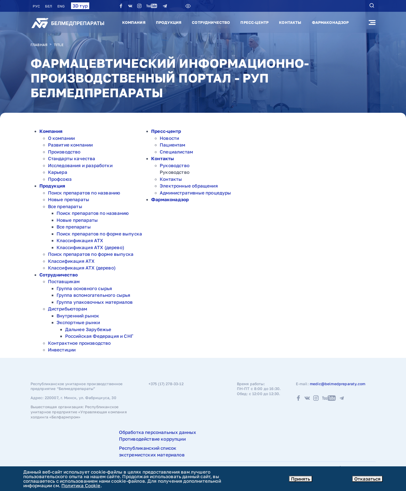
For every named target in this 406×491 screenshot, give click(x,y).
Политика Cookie (80, 485)
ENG (61, 6)
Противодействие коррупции (152, 439)
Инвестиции (62, 350)
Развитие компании (70, 145)
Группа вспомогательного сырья (94, 295)
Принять (300, 479)
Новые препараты (69, 199)
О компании (61, 138)
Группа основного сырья (84, 288)
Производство (64, 152)
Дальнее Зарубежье (88, 329)
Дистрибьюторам (67, 309)
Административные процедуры (195, 193)
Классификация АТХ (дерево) (90, 247)
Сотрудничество (211, 22)
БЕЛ (49, 6)
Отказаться (367, 479)
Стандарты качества (71, 158)
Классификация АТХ (80, 240)
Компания (134, 22)
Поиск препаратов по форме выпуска (99, 234)
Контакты (290, 22)
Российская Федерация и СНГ (99, 336)
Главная (39, 45)
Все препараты (65, 206)
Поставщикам (64, 281)
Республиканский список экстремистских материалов (152, 451)
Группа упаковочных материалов (95, 302)
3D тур (80, 6)
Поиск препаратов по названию (84, 193)
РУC (37, 6)
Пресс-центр (254, 22)
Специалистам (176, 152)
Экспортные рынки (78, 322)
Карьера (57, 172)
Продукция (168, 22)
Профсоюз (60, 179)
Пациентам (172, 145)
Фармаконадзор (330, 22)
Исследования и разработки (80, 165)
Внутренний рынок (78, 315)
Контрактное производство (79, 343)
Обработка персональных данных (157, 432)
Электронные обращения (189, 186)
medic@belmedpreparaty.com (337, 383)
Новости (169, 138)
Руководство (174, 165)
